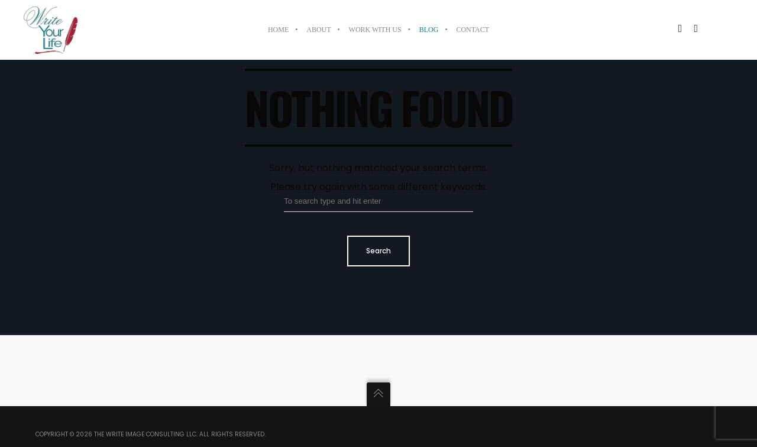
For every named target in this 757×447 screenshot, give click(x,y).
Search (378, 251)
